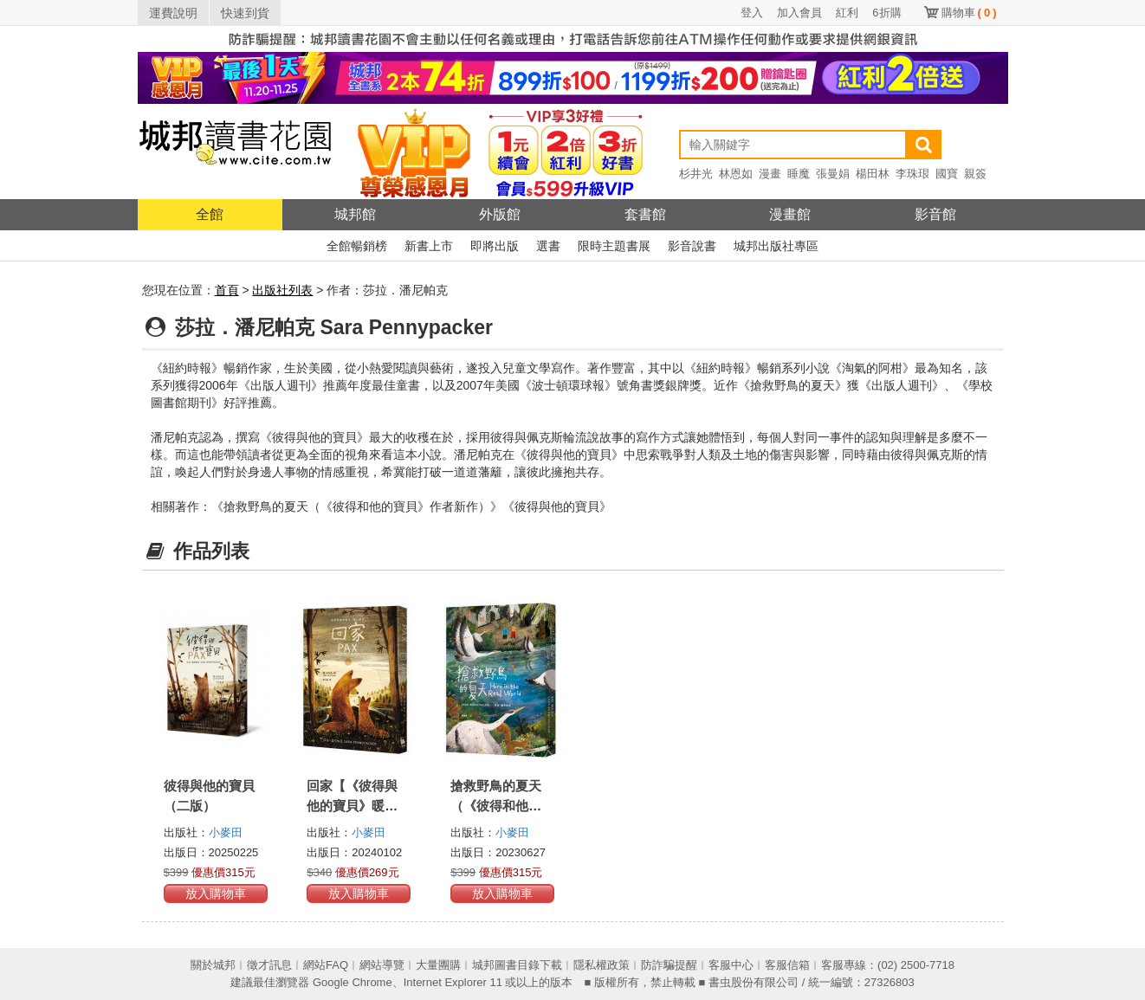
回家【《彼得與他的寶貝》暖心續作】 (352, 805)
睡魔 (798, 173)
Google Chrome (352, 982)
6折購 (886, 12)
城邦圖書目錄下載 (517, 964)
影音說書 (692, 246)
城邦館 (355, 214)
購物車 (969, 12)
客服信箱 (787, 964)
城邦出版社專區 (776, 246)
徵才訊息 (269, 964)
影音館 (935, 214)
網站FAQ (325, 964)
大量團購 (438, 964)
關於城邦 (213, 964)
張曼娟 (833, 173)
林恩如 (736, 173)
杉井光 (696, 173)
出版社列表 (282, 290)
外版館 (500, 214)
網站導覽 (381, 964)
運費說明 (173, 13)
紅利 (847, 12)
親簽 (975, 173)
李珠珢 (912, 173)
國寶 (946, 173)
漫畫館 (790, 214)
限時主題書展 (614, 246)
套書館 (645, 214)
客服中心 (731, 964)
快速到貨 (245, 13)
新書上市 (428, 246)
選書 (548, 246)
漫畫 (770, 173)
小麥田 (226, 832)
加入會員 (799, 12)
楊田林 (872, 173)
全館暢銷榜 (357, 246)
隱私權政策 (601, 964)
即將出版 (494, 246)
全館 (209, 214)
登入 (752, 12)
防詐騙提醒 (669, 964)
